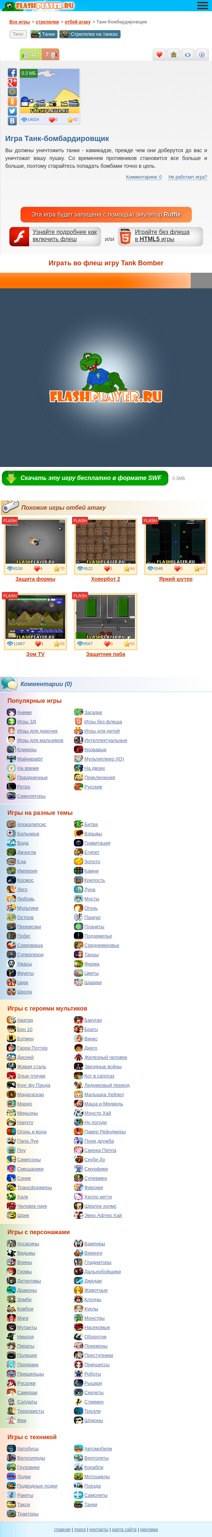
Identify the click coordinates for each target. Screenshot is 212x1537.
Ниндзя (20, 1336)
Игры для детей (97, 730)
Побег (19, 935)
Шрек (18, 1215)
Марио (19, 1103)
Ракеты (20, 1495)
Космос (20, 880)
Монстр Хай (92, 1113)
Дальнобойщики (97, 1271)
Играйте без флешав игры (162, 235)
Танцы (86, 954)
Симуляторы (26, 796)
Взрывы (88, 833)
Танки (43, 34)
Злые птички (26, 1075)
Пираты (20, 1345)
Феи (16, 1420)
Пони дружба (94, 1140)
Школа (19, 991)
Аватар (20, 1020)
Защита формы (35, 550)
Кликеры (22, 749)
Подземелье (93, 935)
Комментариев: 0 (144, 177)
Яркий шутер (176, 550)
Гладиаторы (93, 1262)
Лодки (19, 1476)
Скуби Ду (89, 1159)
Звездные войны (98, 1066)
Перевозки (24, 926)
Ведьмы (21, 1252)
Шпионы (88, 1420)
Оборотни (90, 1336)
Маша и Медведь (98, 1103)
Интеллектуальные (100, 740)
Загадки (88, 712)
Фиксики (88, 1187)
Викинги (88, 1252)
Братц (86, 1029)
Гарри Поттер (27, 1047)
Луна (85, 889)
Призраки (22, 1364)
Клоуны (87, 1299)
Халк (17, 1196)
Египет (86, 852)
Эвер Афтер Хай (98, 1215)
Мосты (86, 898)
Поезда (87, 1485)
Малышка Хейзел (99, 1094)
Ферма (87, 963)
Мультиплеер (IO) (99, 758)
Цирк (17, 982)
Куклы (86, 1308)
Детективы (24, 1280)
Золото (87, 861)
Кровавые (90, 749)
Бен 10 (19, 1029)
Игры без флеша (98, 721)
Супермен (90, 1178)
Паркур (87, 917)
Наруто (20, 1122)
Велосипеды (26, 1457)
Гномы (19, 1271)
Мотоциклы (92, 1476)
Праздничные (27, 777)
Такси (18, 1504)
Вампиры (89, 1243)
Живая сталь (26, 1066)
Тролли (87, 1411)
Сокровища (25, 945)
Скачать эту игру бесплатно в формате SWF (91, 478)
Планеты (89, 926)
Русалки (21, 1383)
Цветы (86, 973)
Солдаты (22, 1401)
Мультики (22, 908)
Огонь (86, 908)
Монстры (89, 1318)
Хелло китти (93, 1196)
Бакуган (88, 1020)
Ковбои (20, 1308)
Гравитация (92, 842)
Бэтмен (20, 1038)
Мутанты (22, 1327)
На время (23, 768)
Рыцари (88, 1383)
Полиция (22, 1355)
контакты (99, 1529)
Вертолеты (91, 1457)
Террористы (25, 1411)
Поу (16, 1150)
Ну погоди (90, 1122)
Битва (86, 824)
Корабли (88, 1467)
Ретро (18, 786)
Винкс (85, 1038)
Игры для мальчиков (35, 740)
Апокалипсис (26, 824)
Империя (22, 870)
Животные (91, 1290)
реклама (149, 1529)
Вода (17, 842)
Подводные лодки (32, 1485)
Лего (17, 889)
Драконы (22, 1290)
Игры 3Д (21, 721)
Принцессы (92, 1364)
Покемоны (90, 1345)
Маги (17, 1318)
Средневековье (96, 945)
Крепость (89, 880)
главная (62, 1529)
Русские (88, 786)
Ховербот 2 (105, 550)
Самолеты (90, 1495)
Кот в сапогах (94, 1075)
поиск (80, 1529)
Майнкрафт (25, 758)
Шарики (88, 982)
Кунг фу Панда (28, 1085)
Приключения (94, 777)
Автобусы (23, 1448)
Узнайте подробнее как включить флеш (65, 235)
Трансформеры (29, 1187)
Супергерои (25, 954)
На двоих (89, 768)
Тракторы (22, 1513)
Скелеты (89, 1392)
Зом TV (35, 625)
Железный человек (100, 1057)
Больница (23, 833)
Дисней (20, 1057)
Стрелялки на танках (88, 34)
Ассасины (23, 1243)
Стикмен (89, 1401)
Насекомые (92, 1327)
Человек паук (27, 1206)
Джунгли (21, 852)
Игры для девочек (32, 730)
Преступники (93, 1355)
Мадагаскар (25, 1094)
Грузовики (23, 1467)
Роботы (87, 1373)
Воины (19, 1262)
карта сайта (124, 1529)
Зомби (19, 1299)
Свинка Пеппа (95, 1150)
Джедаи (88, 1280)
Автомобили (93, 1448)
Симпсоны (24, 1159)
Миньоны (22, 1113)
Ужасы (19, 963)
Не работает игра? (187, 177)
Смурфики (91, 1168)
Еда (16, 861)
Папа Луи (22, 1140)
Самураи (22, 1392)
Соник (19, 1178)
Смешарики (25, 1168)
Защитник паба (105, 625)
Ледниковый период (102, 1085)
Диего (85, 1047)
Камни (86, 870)
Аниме (19, 712)
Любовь (21, 898)
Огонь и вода (27, 1131)
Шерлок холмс (95, 1206)
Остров (20, 917)
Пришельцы (25, 1373)
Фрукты (20, 973)
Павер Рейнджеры (100, 1131)
